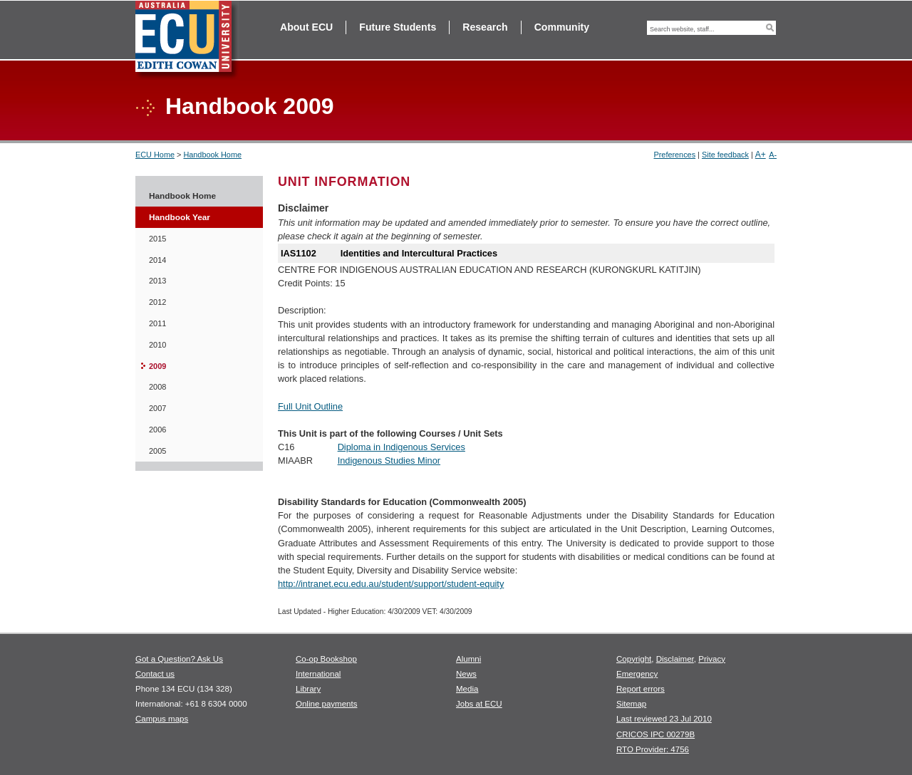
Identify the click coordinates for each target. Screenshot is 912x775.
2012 (157, 302)
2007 (157, 408)
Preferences (674, 154)
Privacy (711, 659)
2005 (157, 451)
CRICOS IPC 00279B (655, 734)
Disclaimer (675, 659)
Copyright (633, 659)
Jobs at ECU (479, 703)
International (318, 674)
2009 (157, 366)
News (466, 674)
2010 (157, 344)
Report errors (640, 689)
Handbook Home (212, 154)
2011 (157, 323)
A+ (760, 155)
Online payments (326, 703)
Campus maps (161, 718)
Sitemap (631, 703)
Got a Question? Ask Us (179, 659)
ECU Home (155, 154)
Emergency (637, 674)
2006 (157, 429)
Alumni (468, 659)
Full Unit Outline (310, 406)
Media (467, 689)
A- (773, 154)
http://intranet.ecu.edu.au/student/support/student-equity (391, 583)
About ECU (306, 27)
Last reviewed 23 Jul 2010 (664, 718)
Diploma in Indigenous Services (401, 447)
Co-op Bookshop (326, 659)
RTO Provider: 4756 (652, 749)
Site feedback (725, 154)
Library (308, 689)
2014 (157, 260)
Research (484, 27)
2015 (157, 238)
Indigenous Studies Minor (389, 460)
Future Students (397, 27)
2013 (157, 280)
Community (561, 27)
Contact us (155, 674)
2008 (157, 387)
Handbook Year (179, 217)
